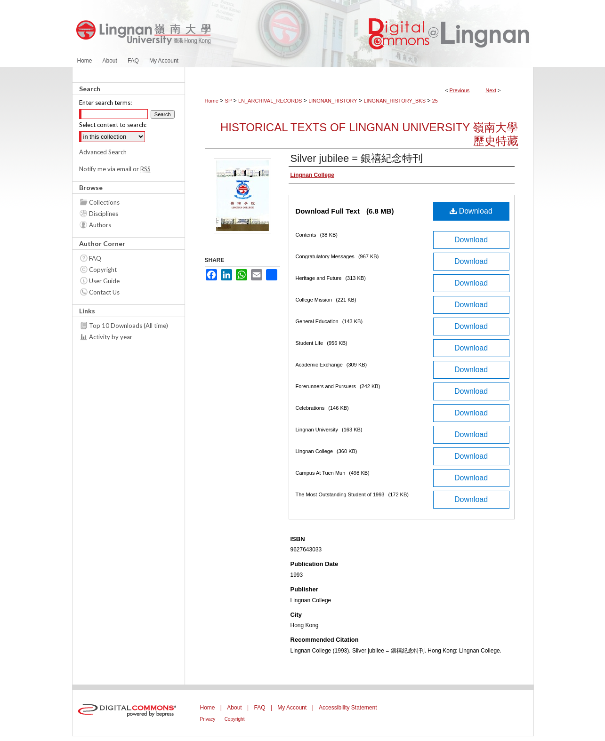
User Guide (104, 281)
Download (471, 211)
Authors (100, 225)
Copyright (103, 269)
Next (490, 90)
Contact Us (104, 292)
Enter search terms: (105, 102)
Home (211, 101)
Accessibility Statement (348, 707)
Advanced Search (103, 152)
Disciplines (103, 213)
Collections (104, 202)
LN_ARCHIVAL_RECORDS (270, 101)
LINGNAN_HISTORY (332, 101)
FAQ (95, 258)
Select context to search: (112, 124)
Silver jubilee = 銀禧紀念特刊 (356, 158)
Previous (460, 90)
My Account (292, 707)
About (234, 707)
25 (435, 101)
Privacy (208, 719)
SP (228, 101)
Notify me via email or (115, 169)
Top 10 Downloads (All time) (128, 325)
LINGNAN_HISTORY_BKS (394, 101)
